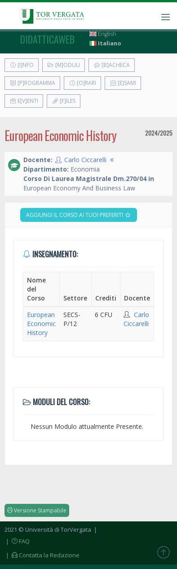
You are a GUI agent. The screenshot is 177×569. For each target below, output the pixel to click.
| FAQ (17, 541)
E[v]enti (23, 101)
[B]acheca (111, 65)
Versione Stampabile (36, 510)
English (102, 34)
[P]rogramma (32, 83)
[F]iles (63, 101)
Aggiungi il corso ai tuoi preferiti (78, 215)
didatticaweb (47, 39)
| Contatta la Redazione (42, 555)
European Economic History (41, 323)
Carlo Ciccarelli (85, 159)
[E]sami (123, 83)
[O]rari (82, 83)
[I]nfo (21, 65)
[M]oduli (63, 65)
